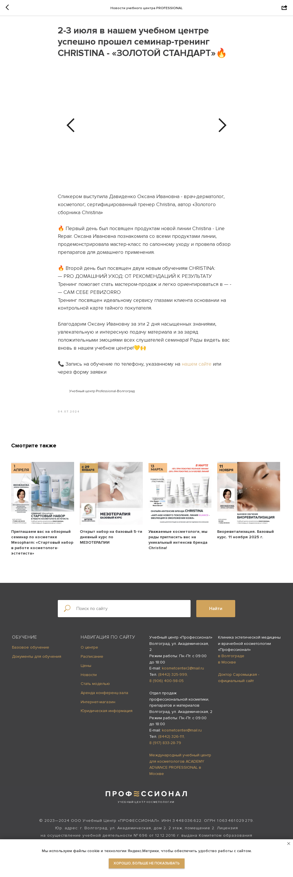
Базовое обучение (30, 651)
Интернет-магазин (98, 705)
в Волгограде (231, 659)
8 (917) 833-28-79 (165, 746)
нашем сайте (196, 366)
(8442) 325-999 (172, 678)
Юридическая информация (106, 714)
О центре (89, 651)
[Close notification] (289, 843)
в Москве (227, 666)
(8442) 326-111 (171, 740)
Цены (86, 669)
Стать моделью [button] (95, 687)
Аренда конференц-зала (104, 696)
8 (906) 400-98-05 (166, 684)
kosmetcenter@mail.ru (182, 734)
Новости (89, 678)
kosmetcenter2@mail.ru (183, 672)
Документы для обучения (36, 660)
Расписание (92, 660)
